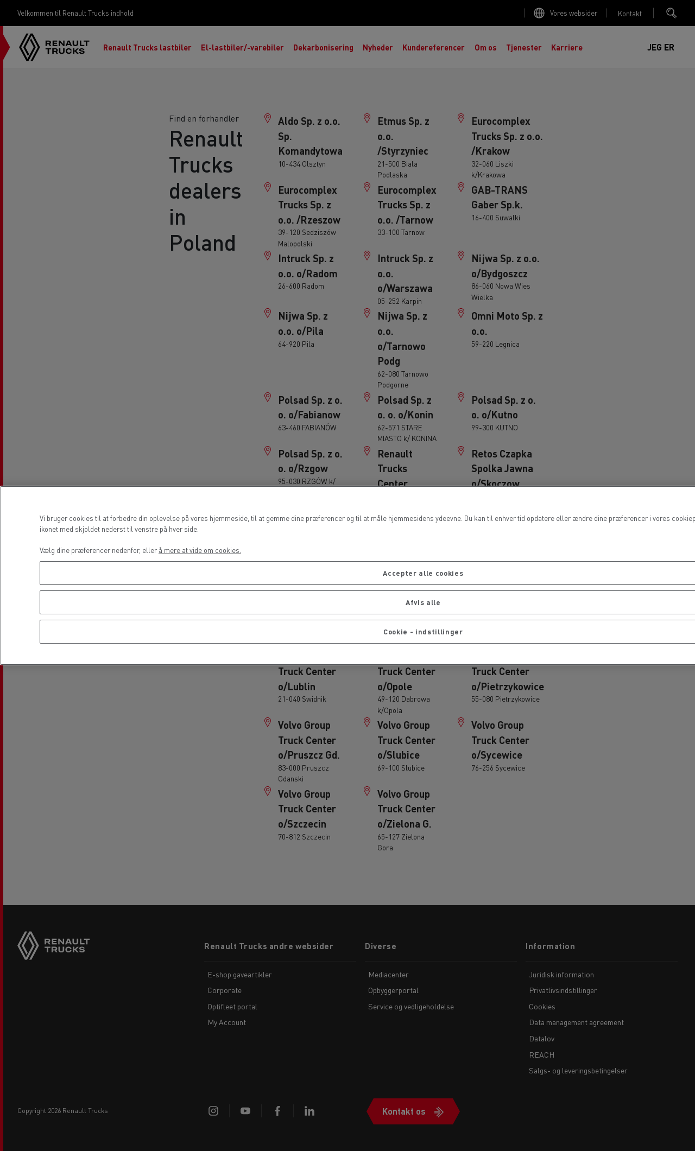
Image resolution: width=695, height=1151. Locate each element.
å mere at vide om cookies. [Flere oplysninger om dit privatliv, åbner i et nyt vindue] (200, 550)
